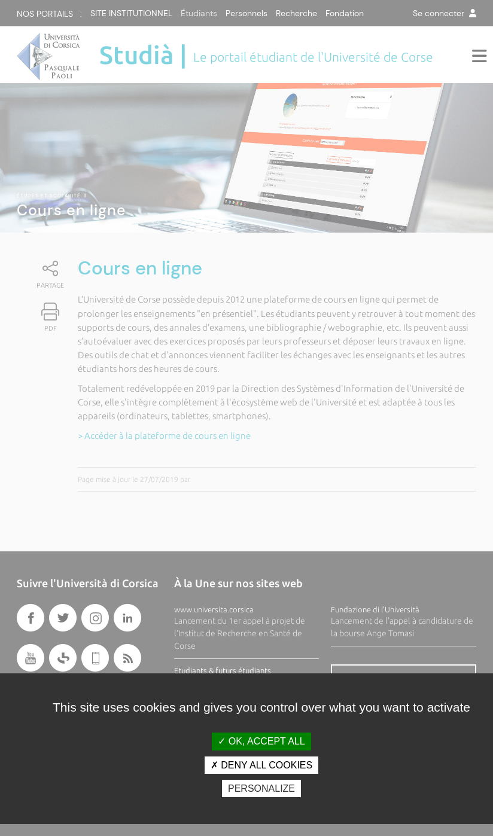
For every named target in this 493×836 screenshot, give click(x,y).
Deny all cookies (261, 765)
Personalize (261, 788)
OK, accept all (261, 741)
